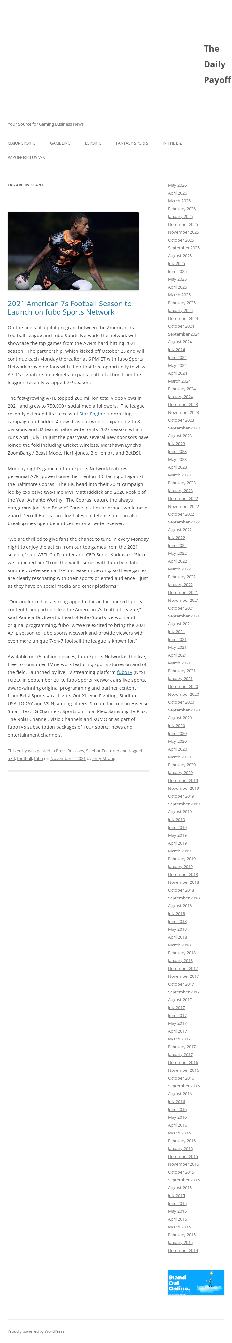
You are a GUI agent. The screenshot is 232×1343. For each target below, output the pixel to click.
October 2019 (181, 796)
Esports (93, 143)
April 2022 (177, 561)
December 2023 (183, 404)
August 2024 (180, 342)
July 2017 (176, 1007)
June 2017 (177, 1015)
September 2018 (184, 898)
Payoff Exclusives (26, 157)
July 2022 (176, 537)
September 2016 (184, 1086)
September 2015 (184, 1180)
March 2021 (179, 663)
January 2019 (180, 866)
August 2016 (180, 1094)
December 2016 (183, 1062)
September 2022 (184, 522)
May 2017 (177, 1023)
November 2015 (183, 1164)
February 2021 (182, 671)
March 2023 (179, 475)
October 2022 (181, 514)
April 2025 (177, 287)
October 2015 (181, 1172)
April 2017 (177, 1031)
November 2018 (183, 882)
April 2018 (177, 937)
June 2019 (177, 827)
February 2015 (182, 1235)
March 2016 (179, 1133)
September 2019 (184, 804)
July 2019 (176, 819)
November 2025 (183, 232)
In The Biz (172, 143)
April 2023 (177, 467)
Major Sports (22, 143)
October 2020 (181, 702)
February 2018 (182, 953)
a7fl (11, 758)
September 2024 (184, 334)
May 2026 (177, 185)
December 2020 (183, 686)
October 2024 (181, 326)
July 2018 (176, 913)
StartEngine (92, 414)
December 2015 (183, 1156)
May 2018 (177, 929)
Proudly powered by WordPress (36, 1331)
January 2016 (180, 1148)
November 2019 (183, 788)
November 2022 (183, 506)
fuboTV (124, 672)
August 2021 (180, 624)
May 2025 (177, 279)
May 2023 (177, 459)
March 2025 (179, 295)
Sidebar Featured (102, 751)
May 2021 (177, 647)
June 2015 (177, 1203)
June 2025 (177, 271)
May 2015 (177, 1211)
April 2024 (177, 373)
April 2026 (177, 193)
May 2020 (177, 741)
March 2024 (179, 381)
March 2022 (179, 569)
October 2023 (181, 420)
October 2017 (181, 984)
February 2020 (182, 765)
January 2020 (180, 772)
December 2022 (183, 498)
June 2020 (177, 733)
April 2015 (177, 1219)
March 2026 (179, 201)
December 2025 (183, 224)
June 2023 (177, 451)
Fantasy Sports (132, 143)
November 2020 (183, 694)
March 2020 (179, 757)
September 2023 (184, 428)
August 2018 (180, 906)
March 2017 (179, 1039)
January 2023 (180, 490)
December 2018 (183, 874)
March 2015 (179, 1227)
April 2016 (177, 1125)
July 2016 (176, 1101)
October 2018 (181, 890)
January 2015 (180, 1242)
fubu (38, 758)
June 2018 (177, 921)
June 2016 (177, 1109)
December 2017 (183, 968)
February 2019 (182, 859)
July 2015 (176, 1195)
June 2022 (177, 545)
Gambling (60, 143)
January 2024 (180, 396)
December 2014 (183, 1250)
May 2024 (177, 365)
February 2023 (182, 483)
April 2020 (177, 749)
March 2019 (179, 851)
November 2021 (183, 600)
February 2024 (182, 389)
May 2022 (177, 553)
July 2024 (176, 349)
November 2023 (183, 412)
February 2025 (182, 302)
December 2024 (183, 318)
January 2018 (180, 960)
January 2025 (180, 310)
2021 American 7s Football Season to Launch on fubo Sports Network (70, 307)
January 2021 (180, 678)
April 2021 (177, 655)
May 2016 (177, 1117)
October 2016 (181, 1078)
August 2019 (180, 812)
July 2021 (176, 631)
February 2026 (182, 208)
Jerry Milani (103, 758)
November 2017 (183, 976)
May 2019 (177, 835)
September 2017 (184, 992)
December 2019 (183, 780)
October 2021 (181, 608)
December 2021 (183, 592)
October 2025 (181, 240)
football (24, 758)
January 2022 (180, 584)
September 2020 (184, 710)
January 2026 (180, 216)
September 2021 (184, 616)
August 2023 (180, 436)
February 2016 (182, 1141)
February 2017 (182, 1047)
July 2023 (176, 443)
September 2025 (184, 248)
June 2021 (177, 639)
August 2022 (180, 530)
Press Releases (70, 751)
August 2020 (180, 718)
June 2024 (177, 357)
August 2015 (180, 1188)
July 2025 (176, 263)
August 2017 (180, 1000)
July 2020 (176, 725)
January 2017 (180, 1054)
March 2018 (179, 945)
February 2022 (182, 577)
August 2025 (180, 255)
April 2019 (177, 843)
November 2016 (183, 1070)
